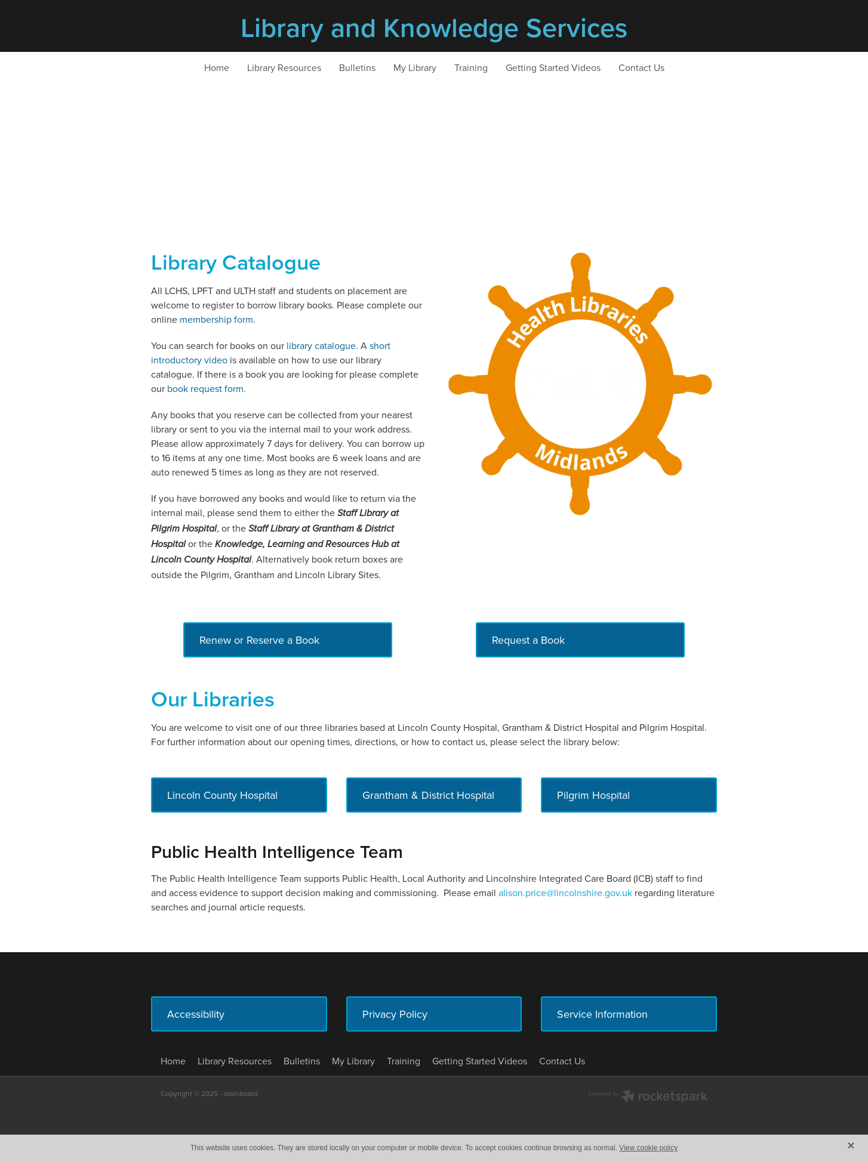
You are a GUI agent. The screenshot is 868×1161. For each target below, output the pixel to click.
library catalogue (321, 345)
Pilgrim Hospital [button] (593, 795)
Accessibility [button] (195, 1013)
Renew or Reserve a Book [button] (259, 639)
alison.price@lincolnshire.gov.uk (566, 892)
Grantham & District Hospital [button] (428, 795)
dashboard (241, 1093)
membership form (216, 319)
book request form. (206, 388)
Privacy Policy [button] (394, 1013)
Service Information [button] (602, 1013)
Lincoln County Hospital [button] (222, 795)
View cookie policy (648, 1148)
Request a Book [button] (528, 639)
